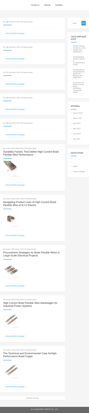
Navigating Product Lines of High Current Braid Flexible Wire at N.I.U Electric (29, 203)
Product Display (79, 171)
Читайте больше (32, 398)
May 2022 (76, 129)
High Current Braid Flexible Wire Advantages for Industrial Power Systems (30, 304)
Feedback (59, 5)
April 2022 (77, 123)
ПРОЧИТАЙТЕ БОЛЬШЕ (15, 33)
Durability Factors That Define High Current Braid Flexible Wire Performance (31, 153)
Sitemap (47, 5)
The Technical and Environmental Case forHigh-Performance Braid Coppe (30, 355)
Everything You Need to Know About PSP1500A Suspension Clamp (78, 87)
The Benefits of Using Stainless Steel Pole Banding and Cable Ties (79, 73)
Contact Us (35, 5)
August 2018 (78, 113)
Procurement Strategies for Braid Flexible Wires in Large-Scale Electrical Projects (31, 254)
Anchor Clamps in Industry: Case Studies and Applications (79, 49)
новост (75, 166)
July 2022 (76, 139)
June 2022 (77, 134)
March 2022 (77, 118)
